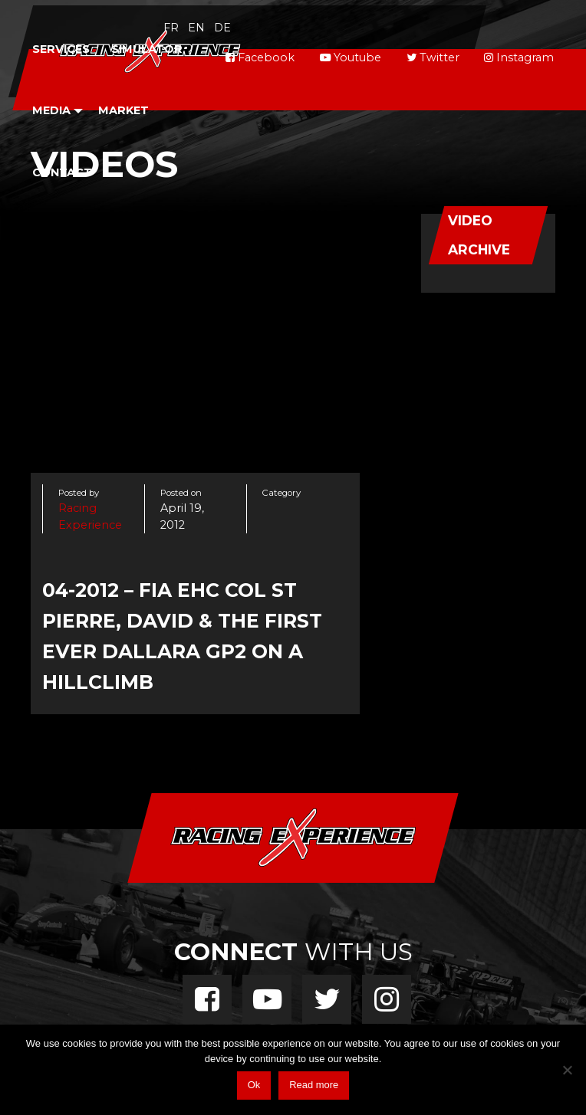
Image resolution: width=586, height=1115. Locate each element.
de (222, 27)
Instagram (519, 57)
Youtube (350, 57)
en (196, 27)
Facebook (260, 57)
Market (123, 110)
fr (171, 27)
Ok (254, 1084)
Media (51, 110)
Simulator (147, 49)
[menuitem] (60, 49)
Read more (313, 1084)
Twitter (433, 57)
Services (61, 49)
